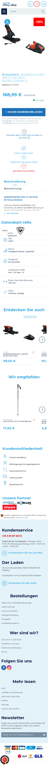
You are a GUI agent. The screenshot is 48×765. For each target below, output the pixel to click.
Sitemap (5, 704)
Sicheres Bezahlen (9, 611)
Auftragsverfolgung (9, 615)
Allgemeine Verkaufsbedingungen (16, 603)
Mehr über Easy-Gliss (10, 696)
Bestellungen (24, 595)
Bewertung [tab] (13, 188)
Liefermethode (8, 607)
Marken (4, 700)
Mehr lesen (24, 681)
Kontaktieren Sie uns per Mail (25, 552)
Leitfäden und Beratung (11, 692)
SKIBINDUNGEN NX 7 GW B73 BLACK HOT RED (15, 354)
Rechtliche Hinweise (10, 644)
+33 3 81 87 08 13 (12, 536)
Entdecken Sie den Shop (22, 583)
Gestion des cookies (10, 709)
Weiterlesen (13, 213)
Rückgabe (6, 619)
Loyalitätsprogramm (10, 623)
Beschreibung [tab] (14, 181)
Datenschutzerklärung (11, 648)
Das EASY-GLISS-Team (11, 639)
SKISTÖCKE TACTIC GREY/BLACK (17, 420)
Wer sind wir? (24, 632)
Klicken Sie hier (22, 518)
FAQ (3, 688)
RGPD (4, 652)
